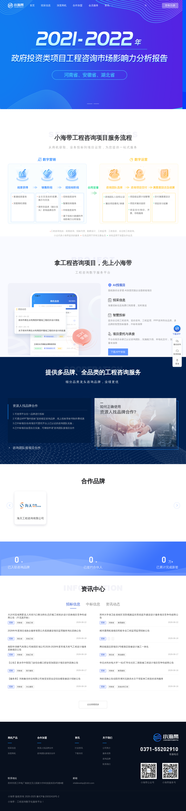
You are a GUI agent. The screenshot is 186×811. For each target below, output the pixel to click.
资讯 (107, 5)
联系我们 (107, 764)
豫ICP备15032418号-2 (47, 796)
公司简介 (107, 748)
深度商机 (61, 5)
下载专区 (79, 753)
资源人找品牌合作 (45, 748)
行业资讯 (79, 748)
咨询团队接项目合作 (46, 753)
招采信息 (46, 5)
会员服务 (93, 5)
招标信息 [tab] (73, 604)
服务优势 (107, 753)
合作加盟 (77, 5)
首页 (32, 5)
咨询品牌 (107, 759)
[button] (90, 103)
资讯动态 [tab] (113, 604)
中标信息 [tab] (93, 604)
